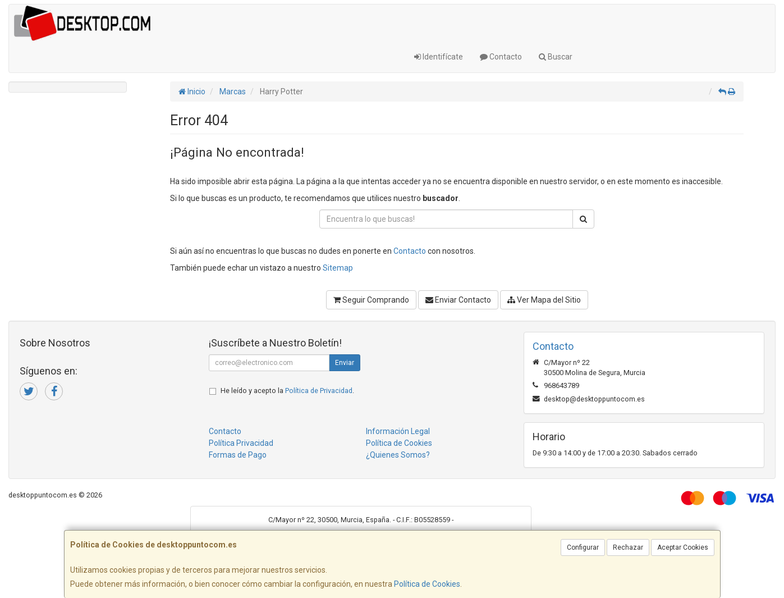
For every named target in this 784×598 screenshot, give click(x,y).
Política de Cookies (427, 583)
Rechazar (628, 547)
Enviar (344, 363)
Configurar (583, 547)
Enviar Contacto (458, 299)
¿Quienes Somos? (398, 454)
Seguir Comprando (371, 299)
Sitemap (338, 267)
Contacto (501, 56)
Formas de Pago (238, 454)
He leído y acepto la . (287, 390)
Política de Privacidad (318, 390)
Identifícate (438, 56)
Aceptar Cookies (682, 547)
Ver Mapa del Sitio (544, 299)
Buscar (555, 56)
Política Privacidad (241, 443)
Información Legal (398, 431)
